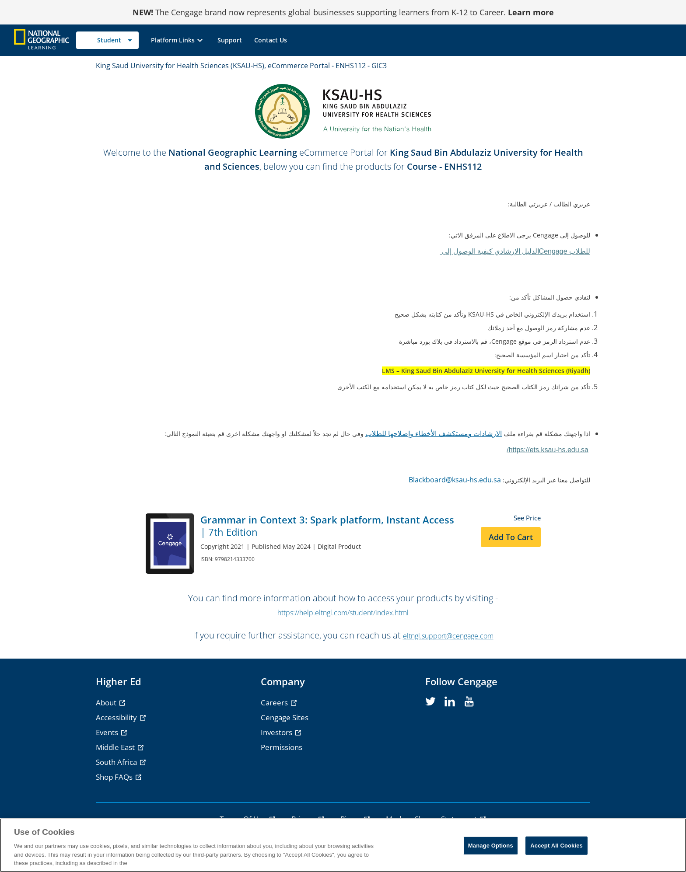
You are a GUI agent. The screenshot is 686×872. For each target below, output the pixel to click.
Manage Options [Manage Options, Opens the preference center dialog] (490, 845)
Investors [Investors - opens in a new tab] (277, 732)
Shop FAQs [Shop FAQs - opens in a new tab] (115, 777)
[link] (229, 40)
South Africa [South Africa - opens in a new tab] (117, 762)
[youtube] (469, 701)
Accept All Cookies (556, 845)
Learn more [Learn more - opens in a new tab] (531, 12)
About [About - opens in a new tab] (107, 703)
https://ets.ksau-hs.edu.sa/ (547, 449)
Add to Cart (511, 537)
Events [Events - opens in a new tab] (108, 732)
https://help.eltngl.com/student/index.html (343, 612)
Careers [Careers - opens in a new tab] (275, 703)
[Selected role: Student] (107, 40)
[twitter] (430, 701)
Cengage (515, 251)
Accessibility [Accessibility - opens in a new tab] (117, 717)
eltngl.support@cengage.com (448, 636)
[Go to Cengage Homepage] (41, 39)
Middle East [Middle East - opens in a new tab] (116, 747)
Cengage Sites (284, 717)
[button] (178, 40)
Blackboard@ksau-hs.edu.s (453, 480)
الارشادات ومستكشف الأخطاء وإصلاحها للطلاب (433, 433)
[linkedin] (449, 701)
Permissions (281, 747)
